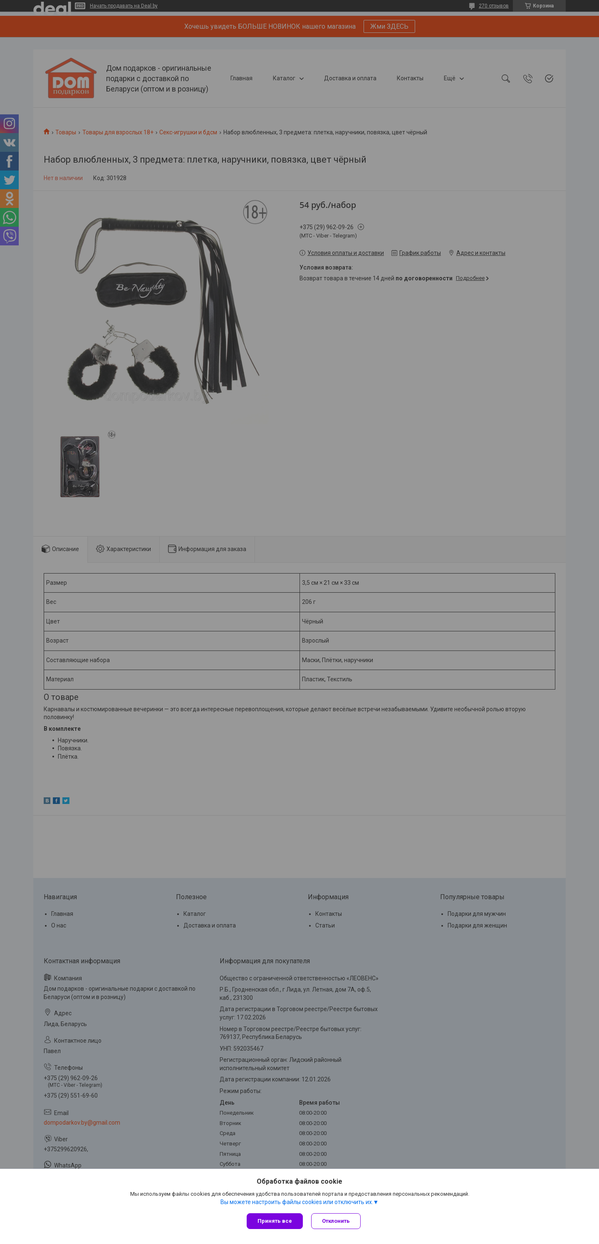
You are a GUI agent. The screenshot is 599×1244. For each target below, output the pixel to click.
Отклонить (336, 1221)
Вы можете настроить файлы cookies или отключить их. (296, 1202)
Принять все (274, 1221)
